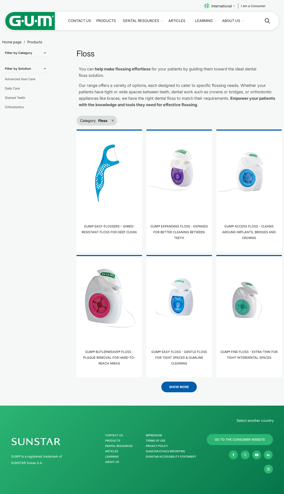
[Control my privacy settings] (268, 469)
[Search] (263, 21)
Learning (204, 21)
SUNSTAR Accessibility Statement (171, 456)
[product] (109, 190)
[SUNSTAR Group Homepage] (49, 441)
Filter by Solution (18, 68)
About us (231, 21)
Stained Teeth (15, 98)
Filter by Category (18, 53)
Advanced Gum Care (20, 79)
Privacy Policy (157, 446)
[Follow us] (253, 6)
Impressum (154, 435)
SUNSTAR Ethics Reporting (165, 451)
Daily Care (12, 88)
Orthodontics (14, 107)
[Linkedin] (268, 454)
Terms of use (155, 440)
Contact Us (79, 21)
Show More (179, 387)
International (219, 6)
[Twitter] (245, 454)
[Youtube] (256, 454)
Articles (176, 21)
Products (106, 21)
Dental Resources (141, 21)
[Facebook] (233, 454)
